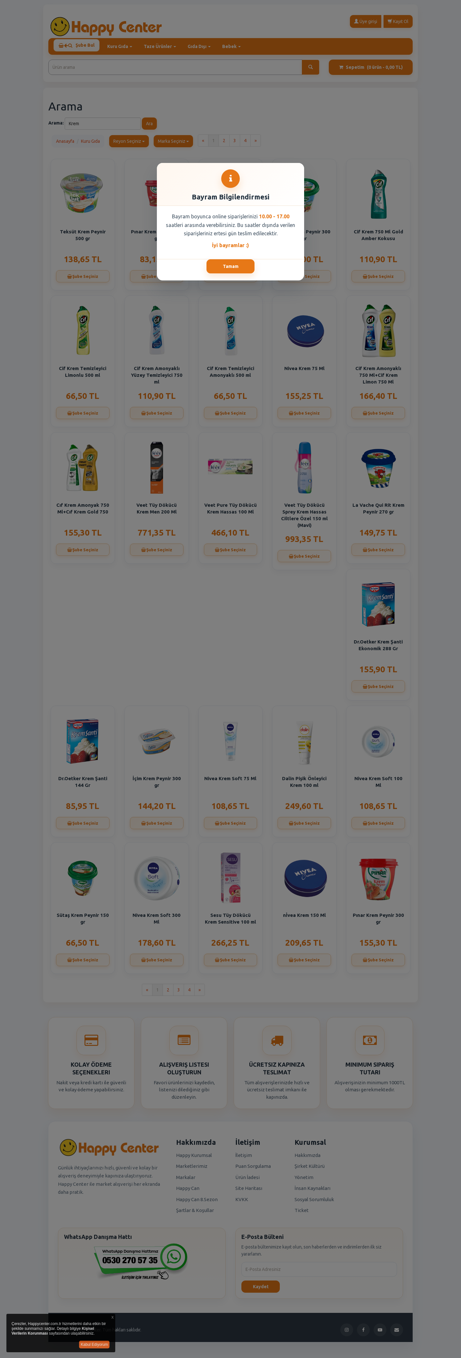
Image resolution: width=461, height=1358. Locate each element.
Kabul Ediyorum (94, 1344)
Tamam (231, 266)
